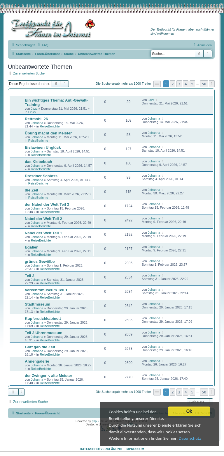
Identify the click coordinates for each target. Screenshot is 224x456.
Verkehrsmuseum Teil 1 (46, 290)
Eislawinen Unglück (43, 147)
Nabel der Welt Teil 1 (43, 233)
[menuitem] (42, 45)
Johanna (37, 123)
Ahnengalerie (37, 361)
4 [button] (186, 83)
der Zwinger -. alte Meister (48, 375)
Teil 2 (29, 276)
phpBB (96, 421)
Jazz (34, 108)
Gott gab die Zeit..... (42, 347)
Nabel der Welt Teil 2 (43, 219)
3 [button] (179, 83)
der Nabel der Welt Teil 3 (47, 204)
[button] (157, 84)
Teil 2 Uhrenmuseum (43, 333)
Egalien (31, 247)
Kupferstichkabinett (43, 318)
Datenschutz (121, 440)
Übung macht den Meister (48, 133)
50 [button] (204, 83)
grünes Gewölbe (40, 261)
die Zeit (31, 190)
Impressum (135, 449)
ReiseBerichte (50, 126)
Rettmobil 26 (36, 119)
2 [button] (173, 83)
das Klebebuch (38, 161)
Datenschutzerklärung (101, 449)
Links (32, 112)
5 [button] (192, 83)
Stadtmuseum (37, 304)
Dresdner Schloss (41, 176)
